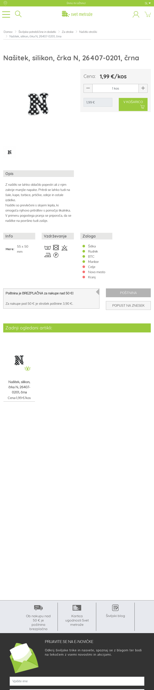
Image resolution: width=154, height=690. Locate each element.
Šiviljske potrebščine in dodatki (37, 32)
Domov (8, 32)
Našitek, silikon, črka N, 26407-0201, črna (19, 387)
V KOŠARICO (134, 105)
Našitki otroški (88, 32)
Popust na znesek (128, 305)
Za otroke (67, 32)
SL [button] (148, 3)
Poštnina (128, 293)
